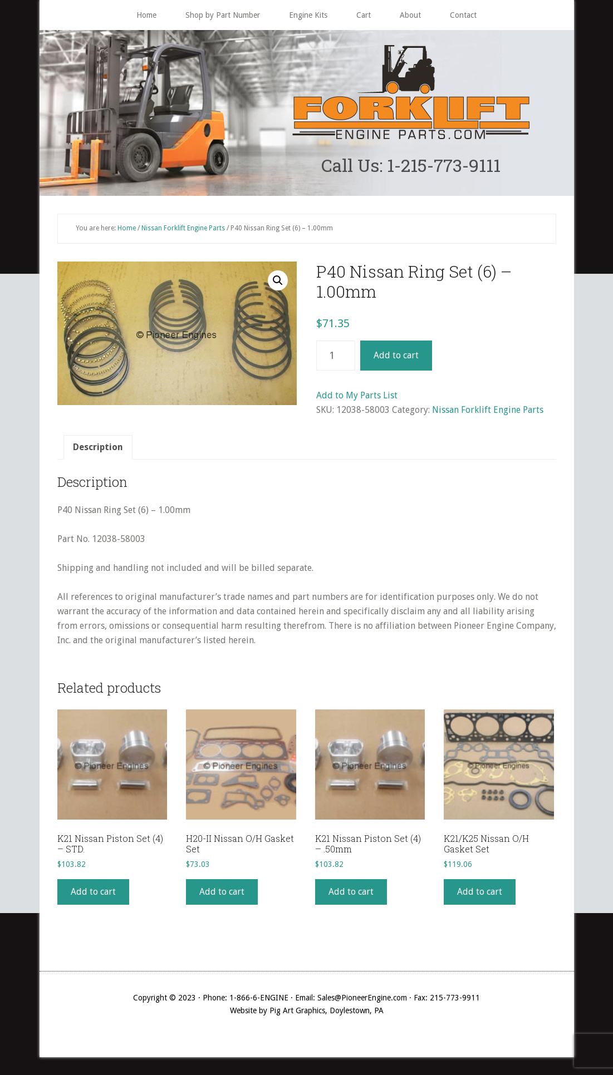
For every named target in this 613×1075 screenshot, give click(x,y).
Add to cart (396, 355)
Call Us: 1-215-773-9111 (411, 165)
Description (98, 447)
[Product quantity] (335, 356)
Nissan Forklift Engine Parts (183, 228)
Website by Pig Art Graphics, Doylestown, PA (307, 1010)
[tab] (98, 447)
